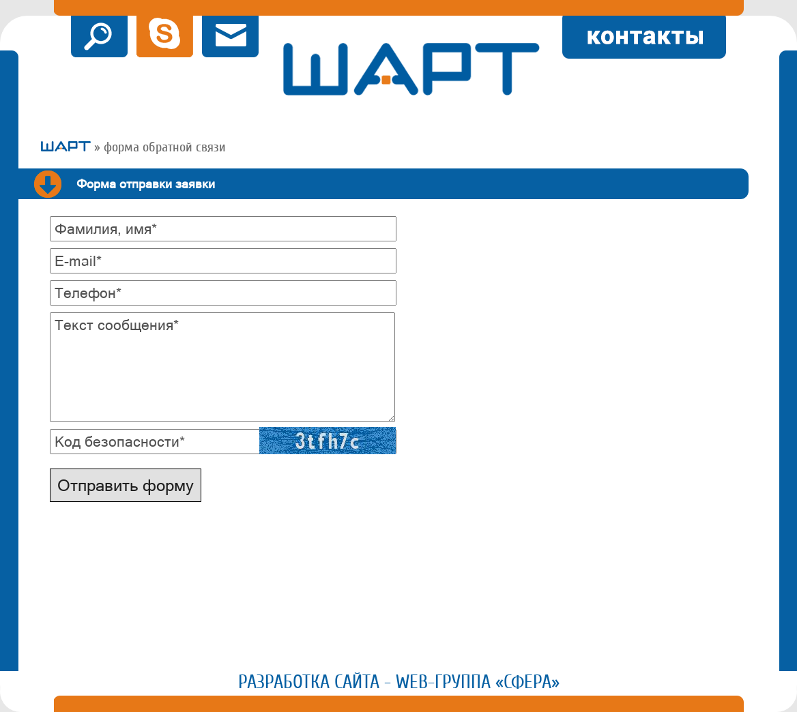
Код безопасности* (120, 441)
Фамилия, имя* (106, 228)
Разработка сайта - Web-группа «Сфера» (399, 682)
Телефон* (88, 292)
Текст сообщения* (117, 324)
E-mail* (78, 260)
